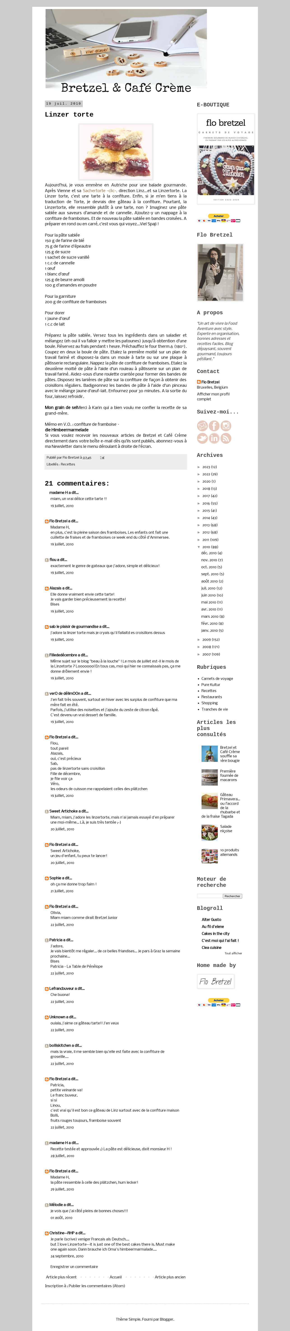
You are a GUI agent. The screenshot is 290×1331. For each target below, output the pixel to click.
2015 (206, 511)
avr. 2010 (209, 609)
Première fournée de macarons (229, 775)
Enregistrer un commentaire (74, 1267)
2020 (206, 481)
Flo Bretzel (58, 521)
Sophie (55, 878)
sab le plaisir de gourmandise (73, 627)
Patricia (55, 940)
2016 (206, 503)
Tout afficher (233, 953)
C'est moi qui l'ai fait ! (220, 941)
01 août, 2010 (61, 1218)
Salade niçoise (226, 829)
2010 (206, 547)
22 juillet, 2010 (62, 925)
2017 (206, 496)
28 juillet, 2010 (62, 1156)
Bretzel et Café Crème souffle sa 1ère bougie (230, 754)
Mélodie (56, 1205)
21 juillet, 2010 (62, 891)
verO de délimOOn (64, 694)
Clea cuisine (211, 948)
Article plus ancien (170, 1277)
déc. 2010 (209, 553)
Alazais (55, 588)
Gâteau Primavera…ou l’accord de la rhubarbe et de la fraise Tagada (221, 806)
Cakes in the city (216, 934)
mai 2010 (209, 602)
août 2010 (210, 581)
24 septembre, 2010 (67, 1256)
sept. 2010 (210, 574)
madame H (58, 493)
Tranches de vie (215, 709)
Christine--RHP (61, 1233)
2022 (206, 474)
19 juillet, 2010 (62, 506)
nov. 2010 (209, 560)
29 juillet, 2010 (62, 1189)
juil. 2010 (208, 588)
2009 (207, 640)
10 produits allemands (229, 852)
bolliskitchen (60, 1046)
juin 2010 (209, 595)
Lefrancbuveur (61, 989)
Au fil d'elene (213, 927)
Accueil (116, 1277)
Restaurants (212, 697)
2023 (206, 467)
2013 (206, 525)
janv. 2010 (210, 631)
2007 (207, 654)
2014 (206, 518)
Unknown (57, 1017)
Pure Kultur (211, 685)
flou (52, 560)
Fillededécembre (63, 655)
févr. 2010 (209, 624)
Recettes (68, 464)
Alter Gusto (211, 920)
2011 (206, 540)
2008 (207, 647)
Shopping (210, 703)
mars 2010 (210, 617)
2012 (206, 532)
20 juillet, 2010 (62, 829)
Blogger (166, 1319)
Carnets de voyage (217, 679)
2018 (206, 489)
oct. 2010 (209, 567)
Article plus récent (61, 1277)
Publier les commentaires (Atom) (97, 1286)
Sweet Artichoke (63, 811)
